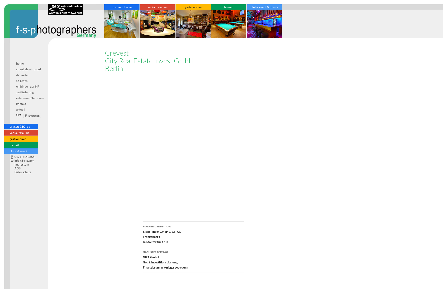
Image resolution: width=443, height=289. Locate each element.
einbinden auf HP (27, 86)
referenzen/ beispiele (30, 98)
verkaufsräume (19, 132)
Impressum (25, 164)
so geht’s (22, 80)
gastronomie (18, 139)
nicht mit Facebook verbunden (18, 115)
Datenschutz (25, 171)
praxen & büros (20, 126)
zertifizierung (25, 92)
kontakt (21, 103)
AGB (25, 168)
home (20, 63)
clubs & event (18, 151)
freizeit (14, 145)
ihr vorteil (22, 75)
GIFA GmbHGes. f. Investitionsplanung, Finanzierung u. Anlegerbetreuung (193, 259)
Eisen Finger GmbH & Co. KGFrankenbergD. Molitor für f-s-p (193, 234)
